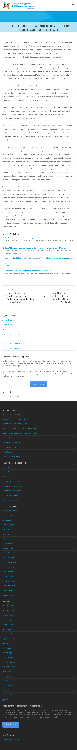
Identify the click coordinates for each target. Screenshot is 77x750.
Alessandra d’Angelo (9, 553)
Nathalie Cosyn (7, 548)
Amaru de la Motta (8, 558)
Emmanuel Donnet (8, 581)
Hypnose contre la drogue (11, 348)
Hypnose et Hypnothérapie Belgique (14, 424)
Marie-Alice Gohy (8, 610)
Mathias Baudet (7, 520)
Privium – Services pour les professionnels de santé (20, 433)
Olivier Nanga (7, 653)
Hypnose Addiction (9, 438)
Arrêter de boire (8, 320)
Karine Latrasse (7, 629)
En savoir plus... (38, 384)
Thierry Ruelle (7, 671)
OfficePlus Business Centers (11, 414)
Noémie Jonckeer (8, 625)
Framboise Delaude (9, 562)
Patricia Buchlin (7, 544)
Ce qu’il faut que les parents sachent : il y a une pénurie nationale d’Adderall (36, 248)
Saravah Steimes (8, 686)
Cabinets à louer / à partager (12, 447)
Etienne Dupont (7, 590)
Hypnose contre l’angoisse (11, 334)
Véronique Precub (8, 667)
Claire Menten (7, 648)
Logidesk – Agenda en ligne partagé (14, 419)
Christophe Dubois (8, 586)
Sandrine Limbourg (8, 634)
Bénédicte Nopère (8, 662)
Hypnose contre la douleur (11, 344)
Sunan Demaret (7, 572)
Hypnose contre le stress (10, 353)
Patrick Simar (6, 681)
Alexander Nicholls (8, 657)
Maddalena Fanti (8, 606)
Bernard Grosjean (8, 615)
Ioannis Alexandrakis (9, 511)
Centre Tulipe (7, 452)
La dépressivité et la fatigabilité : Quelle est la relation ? (28, 270)
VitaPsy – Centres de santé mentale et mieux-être (19, 428)
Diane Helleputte (8, 620)
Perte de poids (7, 329)
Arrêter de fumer (8, 325)
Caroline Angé (7, 515)
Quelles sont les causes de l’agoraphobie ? (22, 238)
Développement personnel (11, 443)
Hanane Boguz (7, 529)
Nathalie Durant (7, 595)
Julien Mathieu (7, 643)
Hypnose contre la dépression (12, 339)
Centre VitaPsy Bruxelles (10, 396)
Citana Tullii (6, 690)
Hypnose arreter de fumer (11, 457)
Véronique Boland (8, 534)
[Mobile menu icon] (73, 5)
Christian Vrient (7, 695)
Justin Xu (5, 700)
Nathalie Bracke (7, 539)
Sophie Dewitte (7, 576)
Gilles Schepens (7, 676)
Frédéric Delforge (8, 567)
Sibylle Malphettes (8, 639)
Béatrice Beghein (8, 525)
